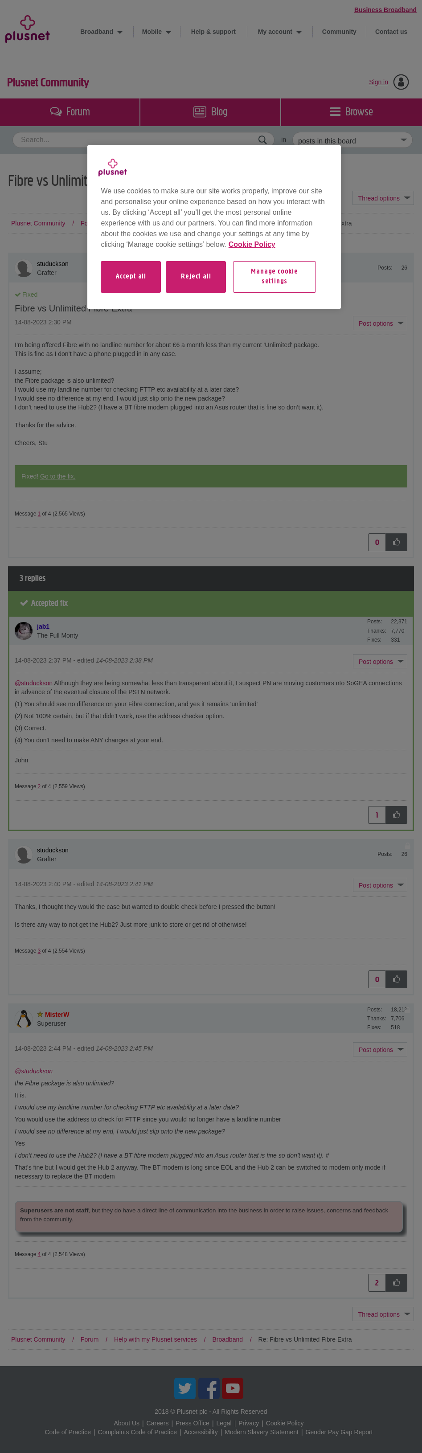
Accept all (131, 276)
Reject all (196, 276)
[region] (213, 227)
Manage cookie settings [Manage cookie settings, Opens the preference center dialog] (274, 276)
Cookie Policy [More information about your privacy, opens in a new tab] (252, 244)
